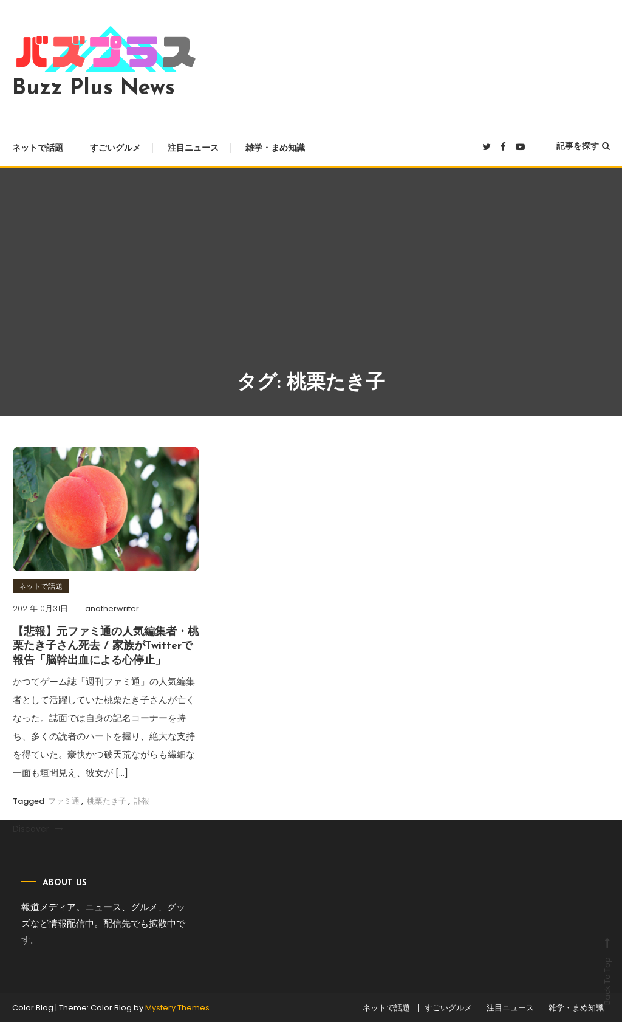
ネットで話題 (37, 148)
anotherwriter (112, 608)
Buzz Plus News (93, 89)
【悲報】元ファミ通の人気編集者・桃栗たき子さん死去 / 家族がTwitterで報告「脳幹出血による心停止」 (106, 646)
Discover (38, 829)
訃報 (141, 801)
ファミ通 (64, 801)
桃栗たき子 (106, 801)
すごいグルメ (115, 148)
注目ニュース (193, 148)
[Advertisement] (311, 278)
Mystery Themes (177, 1007)
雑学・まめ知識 (275, 148)
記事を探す (583, 146)
